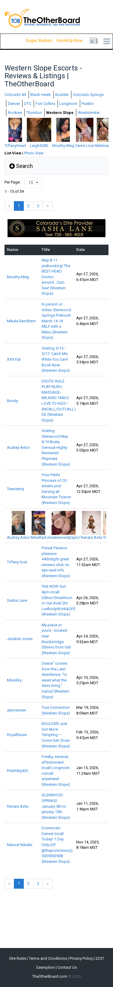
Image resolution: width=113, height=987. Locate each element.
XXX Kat (14, 359)
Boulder (62, 94)
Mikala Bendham (21, 321)
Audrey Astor (18, 447)
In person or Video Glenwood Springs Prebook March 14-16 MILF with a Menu (56, 321)
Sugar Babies (32, 40)
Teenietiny (15, 489)
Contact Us (67, 967)
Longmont (68, 103)
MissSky (14, 680)
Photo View (34, 153)
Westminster (89, 112)
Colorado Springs (88, 94)
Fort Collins (45, 103)
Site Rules (17, 958)
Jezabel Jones (20, 639)
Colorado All (15, 94)
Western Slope (60, 112)
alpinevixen (16, 710)
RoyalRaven (17, 734)
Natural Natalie (19, 844)
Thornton (34, 112)
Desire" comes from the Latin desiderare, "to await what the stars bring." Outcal (55, 680)
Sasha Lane (17, 600)
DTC (27, 103)
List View (13, 153)
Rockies (15, 112)
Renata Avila (17, 806)
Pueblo (88, 103)
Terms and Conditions (48, 958)
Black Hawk (40, 94)
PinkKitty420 (17, 770)
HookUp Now (63, 40)
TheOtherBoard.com (49, 976)
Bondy (12, 400)
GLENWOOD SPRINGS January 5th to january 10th (56, 806)
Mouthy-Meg (18, 277)
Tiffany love (17, 562)
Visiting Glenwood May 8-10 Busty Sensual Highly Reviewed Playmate (56, 447)
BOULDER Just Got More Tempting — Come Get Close (56, 734)
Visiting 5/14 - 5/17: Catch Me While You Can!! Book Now (56, 359)
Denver (14, 103)
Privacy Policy (81, 958)
